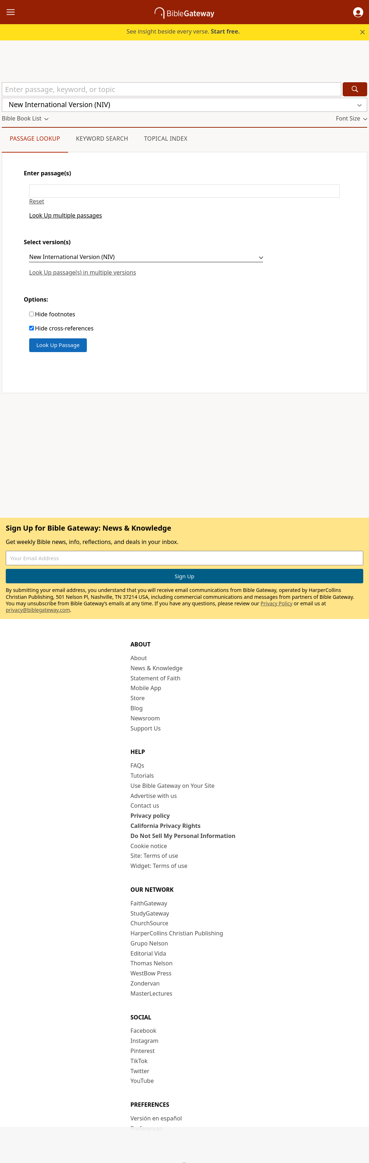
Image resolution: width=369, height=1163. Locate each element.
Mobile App (145, 688)
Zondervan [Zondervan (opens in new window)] (145, 983)
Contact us (144, 805)
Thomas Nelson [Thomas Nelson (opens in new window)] (151, 963)
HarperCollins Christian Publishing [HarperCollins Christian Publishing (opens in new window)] (176, 933)
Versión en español (156, 1118)
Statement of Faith (155, 678)
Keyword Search (102, 138)
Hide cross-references (64, 328)
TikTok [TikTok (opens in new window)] (139, 1061)
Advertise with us (153, 796)
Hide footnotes (55, 314)
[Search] (355, 89)
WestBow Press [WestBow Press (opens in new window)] (151, 973)
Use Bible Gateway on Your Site (172, 786)
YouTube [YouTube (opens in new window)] (142, 1081)
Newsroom (145, 718)
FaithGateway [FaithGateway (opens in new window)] (148, 903)
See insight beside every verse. (183, 31)
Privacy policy (150, 816)
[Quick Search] (171, 89)
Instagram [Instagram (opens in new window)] (144, 1041)
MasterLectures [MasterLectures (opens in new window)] (151, 993)
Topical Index (166, 138)
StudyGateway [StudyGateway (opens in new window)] (149, 913)
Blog (136, 708)
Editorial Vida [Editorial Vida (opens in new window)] (148, 953)
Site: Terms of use (154, 856)
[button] (358, 12)
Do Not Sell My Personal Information (182, 836)
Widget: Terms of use (158, 866)
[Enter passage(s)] (184, 191)
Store (137, 698)
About (138, 658)
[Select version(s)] (146, 258)
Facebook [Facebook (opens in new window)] (143, 1031)
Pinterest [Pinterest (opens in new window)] (142, 1051)
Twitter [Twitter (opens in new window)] (139, 1071)
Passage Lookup (35, 138)
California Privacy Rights (165, 826)
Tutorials (142, 776)
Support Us (145, 728)
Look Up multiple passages (65, 215)
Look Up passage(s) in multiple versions (82, 272)
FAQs (137, 765)
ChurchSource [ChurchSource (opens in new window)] (149, 923)
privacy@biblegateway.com (38, 609)
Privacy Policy (276, 603)
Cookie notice (148, 846)
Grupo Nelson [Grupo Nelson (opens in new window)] (149, 943)
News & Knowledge (156, 668)
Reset (36, 201)
